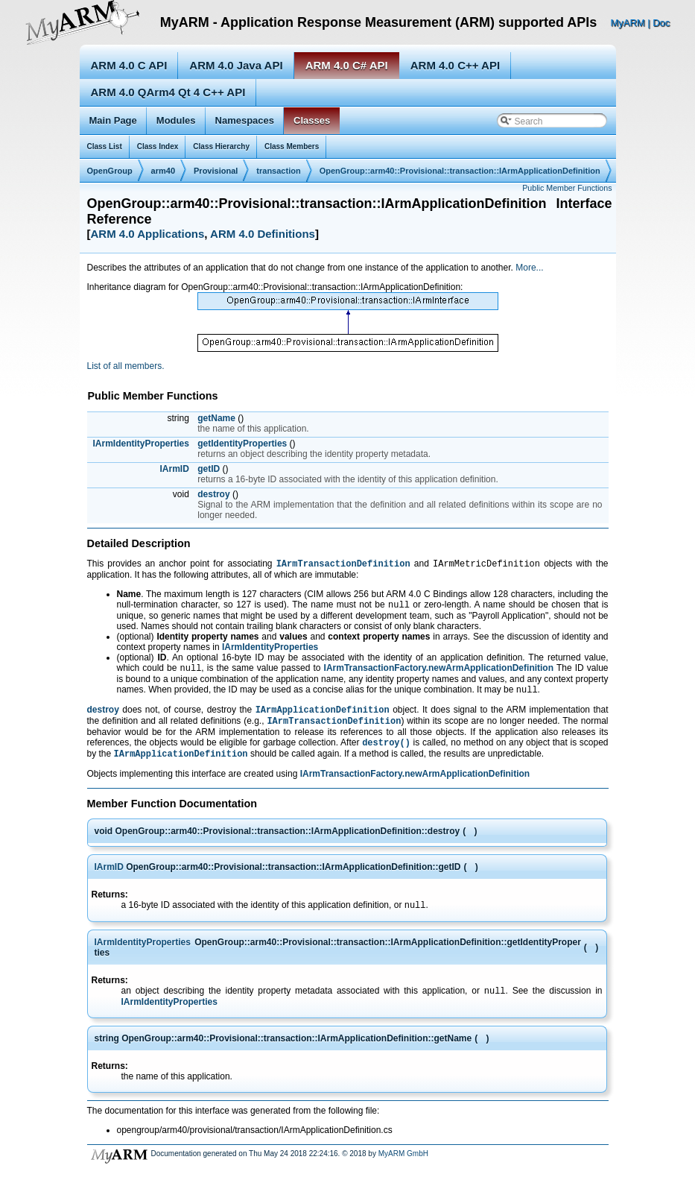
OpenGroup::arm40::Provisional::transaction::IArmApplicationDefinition (460, 170)
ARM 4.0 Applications (148, 233)
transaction (278, 170)
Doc (661, 22)
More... (529, 267)
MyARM (627, 22)
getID (208, 469)
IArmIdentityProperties (141, 443)
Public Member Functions (567, 187)
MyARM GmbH (403, 1168)
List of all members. (126, 366)
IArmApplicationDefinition (323, 716)
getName (216, 418)
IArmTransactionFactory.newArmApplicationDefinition (438, 672)
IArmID (174, 469)
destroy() (386, 752)
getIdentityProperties (242, 443)
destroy (213, 494)
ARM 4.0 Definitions (262, 233)
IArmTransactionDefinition (343, 564)
